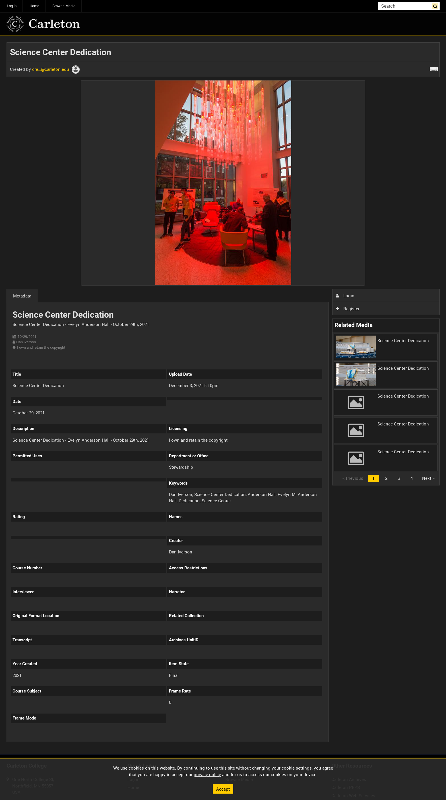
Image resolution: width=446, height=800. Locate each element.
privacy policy (207, 774)
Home (34, 5)
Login (345, 295)
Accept (223, 788)
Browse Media (63, 5)
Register (348, 308)
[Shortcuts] (434, 68)
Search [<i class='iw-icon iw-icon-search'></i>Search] (436, 5)
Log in (11, 5)
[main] (223, 395)
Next (428, 478)
